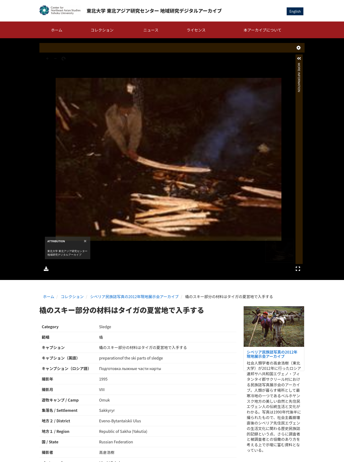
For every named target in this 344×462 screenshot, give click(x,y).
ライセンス (196, 30)
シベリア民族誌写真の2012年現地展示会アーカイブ (134, 296)
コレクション (102, 30)
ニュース (150, 30)
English (295, 11)
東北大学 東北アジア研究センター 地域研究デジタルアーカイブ (154, 10)
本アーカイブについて (263, 30)
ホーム (57, 30)
